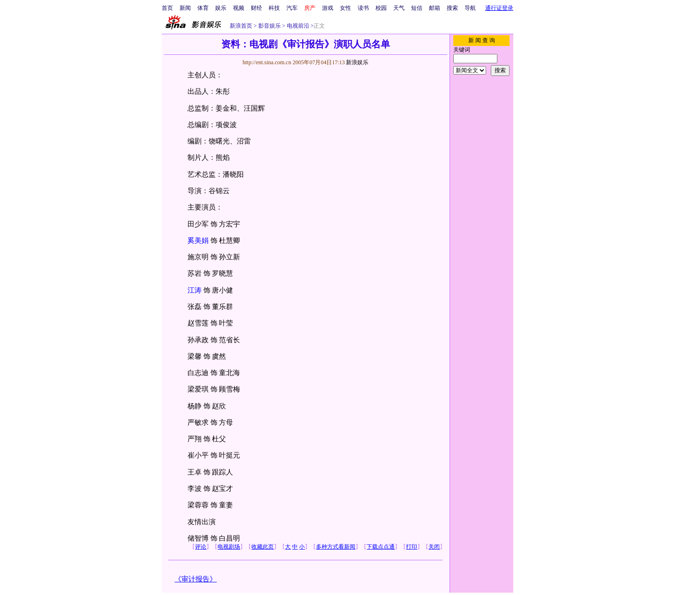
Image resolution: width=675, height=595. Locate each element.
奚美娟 (198, 240)
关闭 (434, 546)
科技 (274, 8)
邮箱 (434, 8)
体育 (203, 8)
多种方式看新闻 (335, 546)
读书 (363, 8)
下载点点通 (381, 546)
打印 (411, 546)
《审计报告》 (195, 579)
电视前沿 (297, 26)
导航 (470, 8)
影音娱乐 (269, 26)
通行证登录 (499, 8)
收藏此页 (262, 546)
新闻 (185, 8)
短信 (416, 8)
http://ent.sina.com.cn (267, 62)
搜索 (452, 8)
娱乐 (220, 8)
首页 (167, 8)
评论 (200, 546)
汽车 (292, 8)
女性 (345, 8)
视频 (238, 8)
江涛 (195, 290)
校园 (381, 8)
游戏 (327, 8)
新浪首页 (241, 26)
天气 (399, 8)
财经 (256, 8)
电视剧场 (229, 546)
